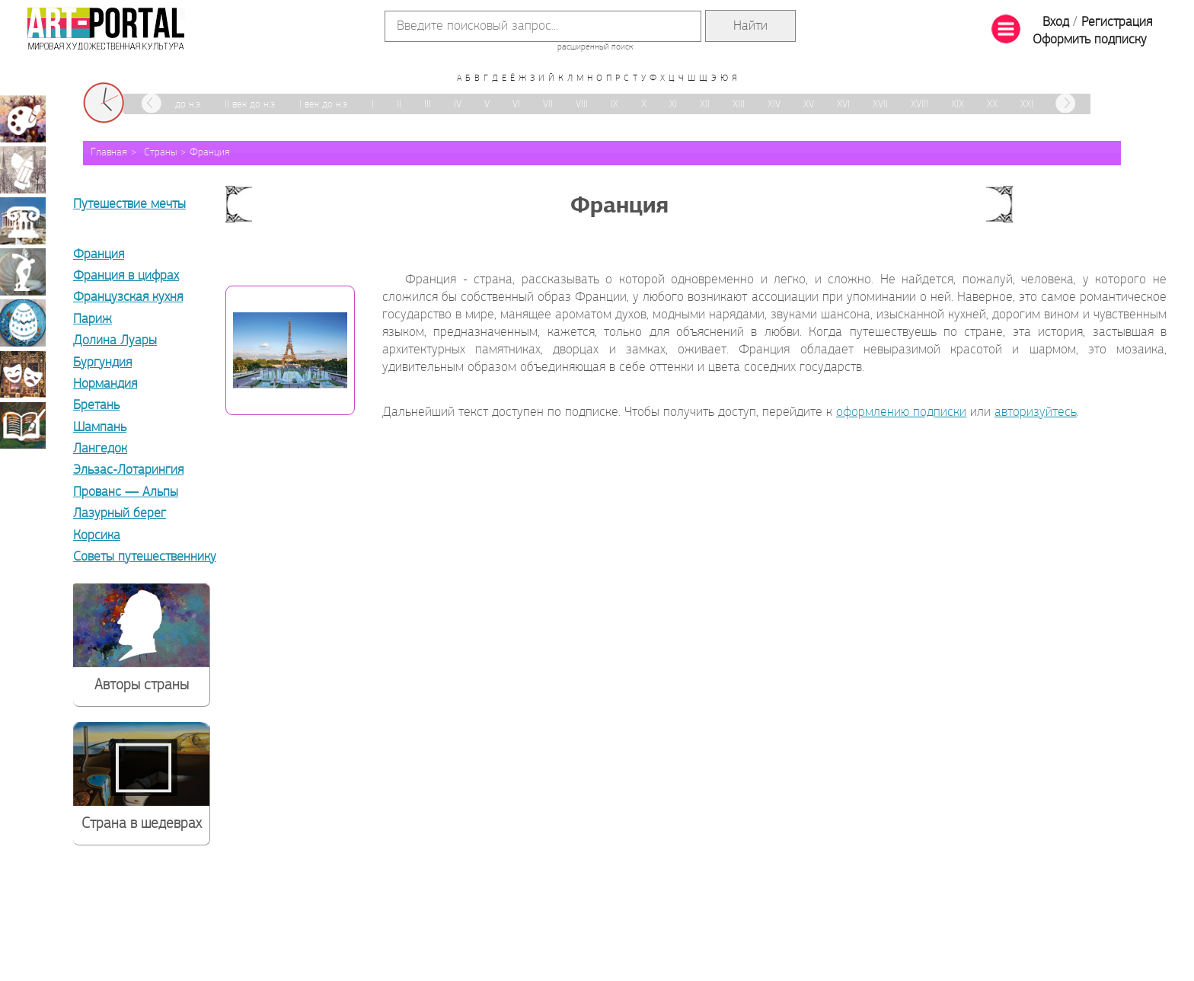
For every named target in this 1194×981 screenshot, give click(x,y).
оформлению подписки (901, 412)
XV (808, 104)
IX (614, 104)
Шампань (99, 427)
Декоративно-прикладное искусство (23, 323)
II (399, 104)
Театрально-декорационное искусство (23, 374)
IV (457, 104)
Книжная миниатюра (23, 425)
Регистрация (1116, 22)
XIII (739, 104)
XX (992, 104)
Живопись (23, 118)
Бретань (96, 405)
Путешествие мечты (129, 204)
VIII (582, 104)
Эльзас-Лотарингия (128, 470)
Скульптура (23, 272)
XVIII (919, 104)
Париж (92, 319)
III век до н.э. (175, 104)
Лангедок (100, 449)
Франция (210, 152)
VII (548, 104)
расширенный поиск (595, 47)
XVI (843, 104)
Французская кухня (128, 297)
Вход (1055, 22)
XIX (957, 104)
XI (673, 104)
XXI (1026, 104)
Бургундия (102, 363)
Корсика (96, 536)
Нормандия (105, 384)
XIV (774, 104)
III (427, 104)
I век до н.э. (324, 104)
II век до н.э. (250, 104)
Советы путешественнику (144, 557)
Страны (160, 152)
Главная (109, 152)
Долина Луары (115, 341)
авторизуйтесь (1035, 412)
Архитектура (23, 220)
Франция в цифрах (126, 276)
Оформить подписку (1090, 40)
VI (516, 104)
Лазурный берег (119, 513)
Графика (23, 169)
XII (705, 104)
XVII (880, 104)
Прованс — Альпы (125, 492)
